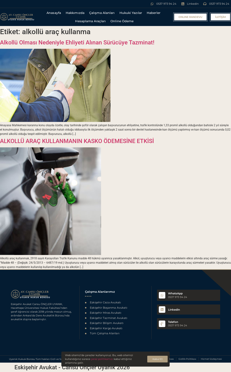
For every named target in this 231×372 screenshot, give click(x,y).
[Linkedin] (162, 309)
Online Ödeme (122, 21)
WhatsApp (175, 293)
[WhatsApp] (162, 295)
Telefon (173, 322)
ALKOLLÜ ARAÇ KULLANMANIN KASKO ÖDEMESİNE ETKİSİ (77, 141)
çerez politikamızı (102, 359)
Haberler (153, 13)
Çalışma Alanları (102, 13)
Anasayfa (54, 13)
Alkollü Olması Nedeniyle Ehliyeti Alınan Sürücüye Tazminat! (77, 42)
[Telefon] (162, 324)
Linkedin (174, 309)
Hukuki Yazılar (130, 13)
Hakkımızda (75, 13)
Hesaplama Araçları (90, 21)
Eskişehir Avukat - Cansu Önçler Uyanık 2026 (72, 367)
